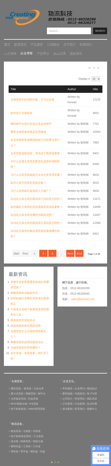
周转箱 (14, 451)
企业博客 (26, 53)
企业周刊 (80, 388)
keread (50, 17)
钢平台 (42, 393)
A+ (90, 67)
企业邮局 (59, 53)
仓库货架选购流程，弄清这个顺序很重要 (35, 153)
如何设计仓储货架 (21, 113)
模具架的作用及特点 (23, 320)
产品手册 (43, 53)
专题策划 (80, 393)
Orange (52, 462)
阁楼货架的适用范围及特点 (27, 342)
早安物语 (67, 388)
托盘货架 (33, 398)
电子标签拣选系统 (20, 436)
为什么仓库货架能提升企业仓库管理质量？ (37, 174)
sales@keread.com (83, 299)
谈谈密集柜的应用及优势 (26, 325)
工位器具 (38, 436)
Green (58, 462)
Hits (95, 89)
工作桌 (36, 446)
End (79, 253)
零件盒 (24, 451)
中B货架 (33, 403)
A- (98, 67)
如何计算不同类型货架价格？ (28, 182)
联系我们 (86, 44)
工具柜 (27, 446)
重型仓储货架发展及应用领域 (28, 131)
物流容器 (16, 431)
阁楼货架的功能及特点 (24, 292)
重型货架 (16, 388)
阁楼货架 (31, 393)
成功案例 (67, 408)
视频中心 (92, 408)
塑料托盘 (16, 446)
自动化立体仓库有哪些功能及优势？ (32, 214)
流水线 (14, 441)
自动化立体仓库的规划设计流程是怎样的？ (37, 198)
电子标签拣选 (18, 408)
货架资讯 (76, 53)
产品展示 (36, 44)
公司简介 (67, 398)
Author (72, 89)
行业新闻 (80, 403)
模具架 (27, 388)
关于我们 (69, 44)
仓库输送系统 (18, 398)
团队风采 (92, 398)
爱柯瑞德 (67, 393)
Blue (55, 462)
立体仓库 (39, 388)
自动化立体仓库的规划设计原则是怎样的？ (37, 222)
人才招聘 (10, 53)
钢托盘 (34, 451)
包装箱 (36, 431)
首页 (7, 44)
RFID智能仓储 (19, 403)
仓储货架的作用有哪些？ (26, 347)
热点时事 (92, 403)
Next (70, 253)
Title (13, 89)
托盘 (42, 451)
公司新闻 (67, 403)
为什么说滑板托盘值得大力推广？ (31, 190)
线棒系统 (26, 441)
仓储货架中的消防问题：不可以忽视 (32, 99)
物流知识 (92, 388)
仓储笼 (27, 431)
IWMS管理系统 (36, 408)
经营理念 (80, 398)
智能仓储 (38, 441)
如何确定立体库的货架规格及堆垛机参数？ (37, 206)
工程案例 (53, 44)
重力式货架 (17, 393)
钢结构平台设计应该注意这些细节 (31, 123)
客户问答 (92, 393)
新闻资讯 (20, 44)
